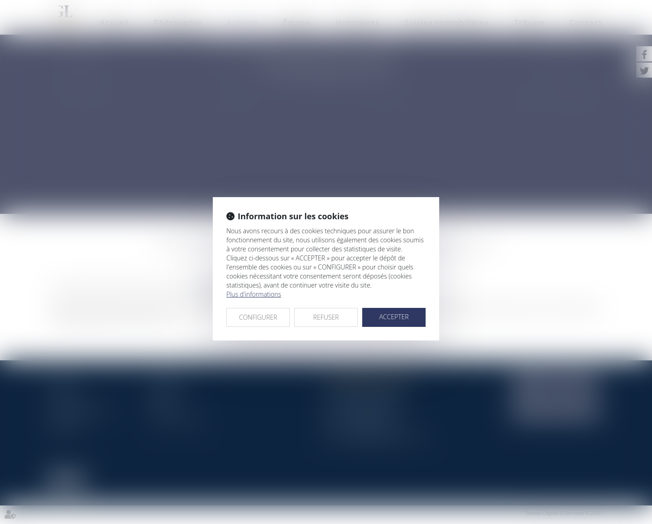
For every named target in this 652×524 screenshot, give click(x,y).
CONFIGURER (258, 317)
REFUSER (326, 317)
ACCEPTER (393, 316)
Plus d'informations (253, 294)
